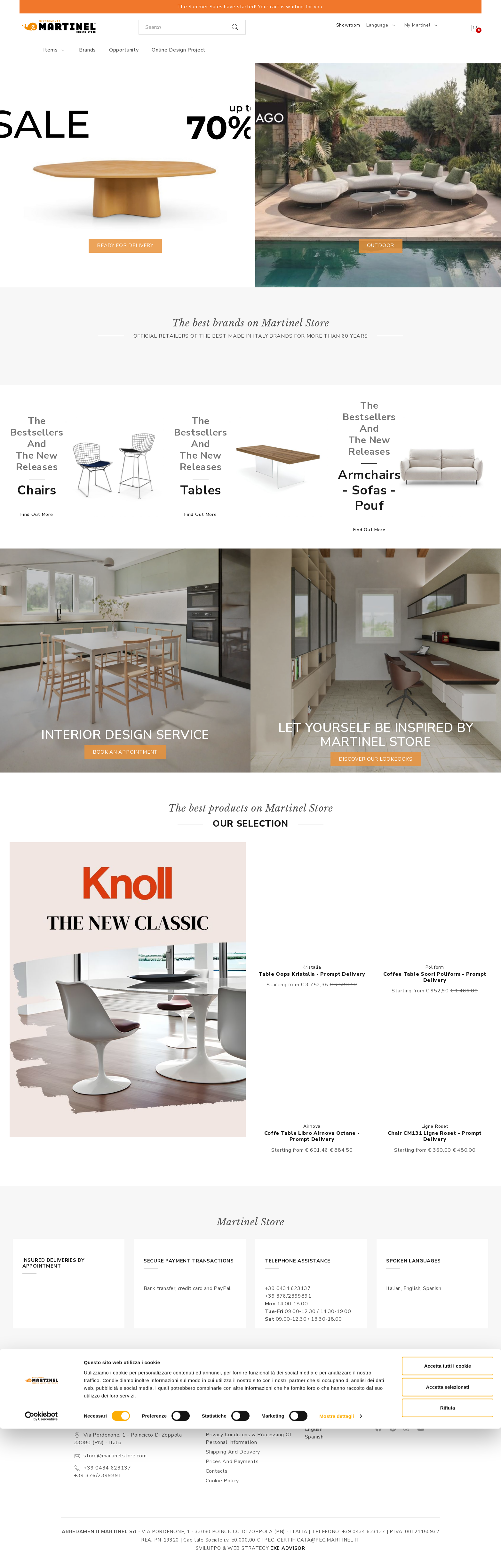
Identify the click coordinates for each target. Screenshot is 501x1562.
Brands (87, 49)
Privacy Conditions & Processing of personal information (248, 1438)
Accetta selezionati (447, 1520)
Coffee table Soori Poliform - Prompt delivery (434, 977)
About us (218, 1415)
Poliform (434, 967)
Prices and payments (232, 1461)
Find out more (36, 514)
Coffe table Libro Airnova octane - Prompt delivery (312, 1136)
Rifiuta (447, 1541)
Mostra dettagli (336, 1549)
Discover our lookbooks (375, 759)
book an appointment (125, 752)
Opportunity (124, 49)
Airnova (312, 1126)
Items (54, 49)
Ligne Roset (435, 1126)
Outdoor (381, 245)
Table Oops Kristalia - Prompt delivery (311, 974)
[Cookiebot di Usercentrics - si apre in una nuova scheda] (41, 1549)
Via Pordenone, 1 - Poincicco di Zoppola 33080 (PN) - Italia (128, 1438)
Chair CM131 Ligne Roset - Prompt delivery (435, 1136)
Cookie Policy (222, 1480)
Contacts (217, 1471)
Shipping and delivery (233, 1451)
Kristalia (312, 967)
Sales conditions (226, 1425)
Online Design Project (178, 49)
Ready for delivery (125, 245)
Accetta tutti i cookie (447, 1499)
